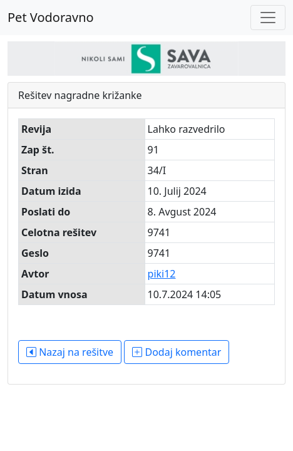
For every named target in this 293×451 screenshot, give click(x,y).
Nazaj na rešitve (69, 352)
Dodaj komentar (176, 352)
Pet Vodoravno (51, 17)
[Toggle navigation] (267, 17)
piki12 (162, 274)
